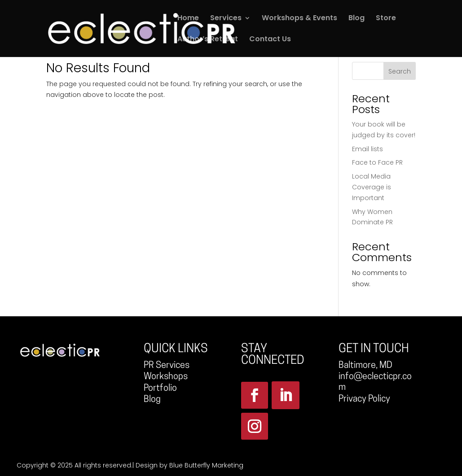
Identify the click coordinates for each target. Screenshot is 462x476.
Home (188, 19)
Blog (356, 19)
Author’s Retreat (207, 40)
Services (226, 19)
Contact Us (270, 40)
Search (399, 71)
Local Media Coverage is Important (371, 187)
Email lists (367, 148)
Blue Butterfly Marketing (206, 465)
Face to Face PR (377, 162)
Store (386, 19)
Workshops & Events (299, 19)
